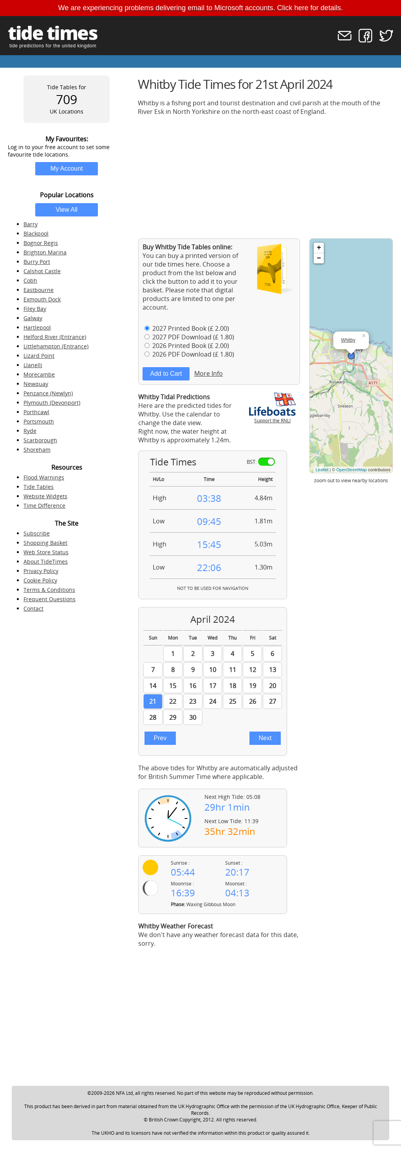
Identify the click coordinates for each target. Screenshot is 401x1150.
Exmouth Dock (42, 299)
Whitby (348, 340)
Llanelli (32, 365)
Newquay (35, 384)
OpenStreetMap (351, 469)
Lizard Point (38, 355)
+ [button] (319, 247)
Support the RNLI (272, 417)
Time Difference (44, 505)
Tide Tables (38, 486)
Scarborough (40, 440)
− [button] (319, 258)
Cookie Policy (40, 580)
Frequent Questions (49, 599)
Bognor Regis (40, 243)
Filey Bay (34, 308)
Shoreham (37, 449)
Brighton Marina (45, 252)
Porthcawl (36, 412)
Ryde (29, 430)
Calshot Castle (42, 271)
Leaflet (322, 469)
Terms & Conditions (49, 589)
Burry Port (36, 261)
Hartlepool (37, 327)
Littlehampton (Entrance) (56, 346)
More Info (208, 373)
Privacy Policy (40, 571)
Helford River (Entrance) (54, 337)
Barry (30, 224)
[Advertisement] (265, 177)
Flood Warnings (43, 477)
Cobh (30, 280)
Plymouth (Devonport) (51, 402)
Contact (33, 608)
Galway (32, 318)
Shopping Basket (45, 542)
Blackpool (36, 233)
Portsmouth (38, 421)
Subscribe (36, 533)
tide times (52, 32)
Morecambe (39, 374)
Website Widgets (45, 496)
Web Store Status (46, 552)
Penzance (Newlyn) (48, 393)
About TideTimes (45, 561)
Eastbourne (38, 290)
